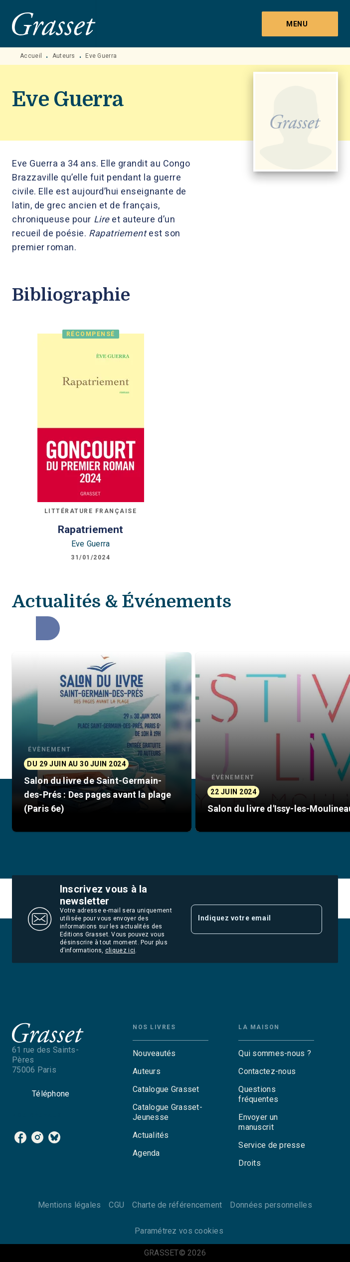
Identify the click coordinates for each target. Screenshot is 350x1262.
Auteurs (63, 55)
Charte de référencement (177, 1205)
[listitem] (20, 1137)
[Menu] (300, 23)
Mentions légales (69, 1205)
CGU (116, 1205)
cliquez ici (120, 950)
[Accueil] (54, 23)
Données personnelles (271, 1205)
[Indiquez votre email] (244, 918)
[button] (101, 742)
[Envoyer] (310, 919)
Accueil (31, 55)
